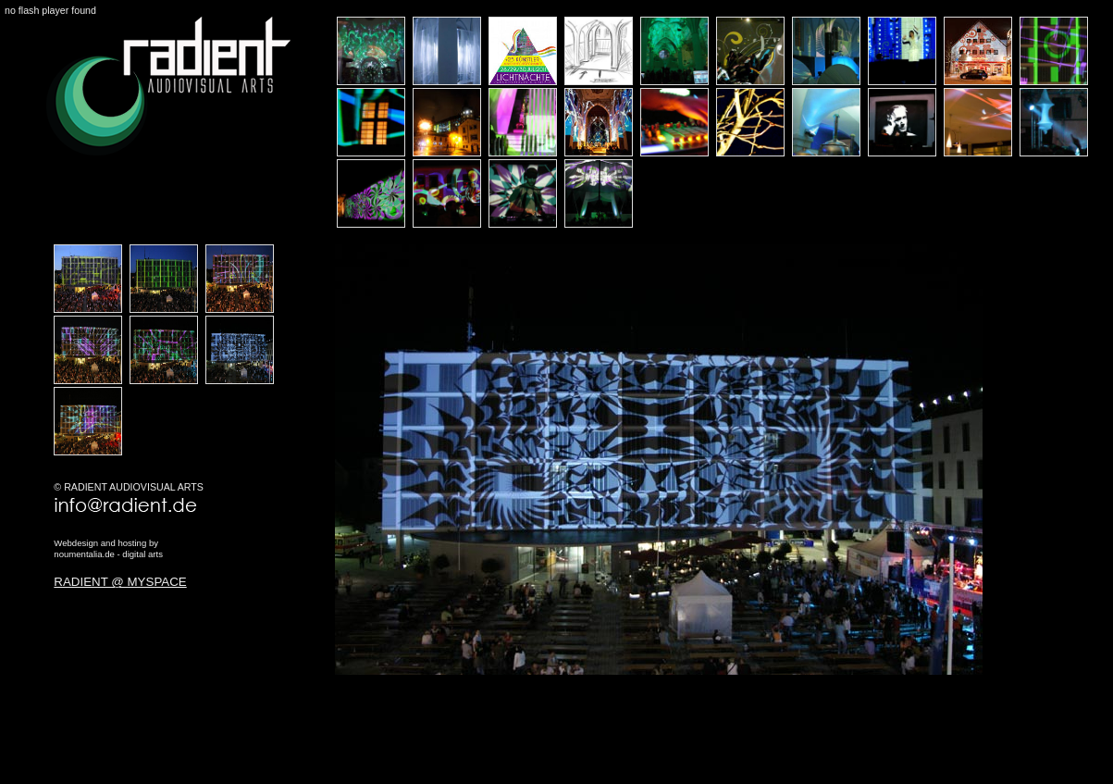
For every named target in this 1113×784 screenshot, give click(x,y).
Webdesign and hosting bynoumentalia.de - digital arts (108, 548)
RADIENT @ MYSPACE (120, 582)
